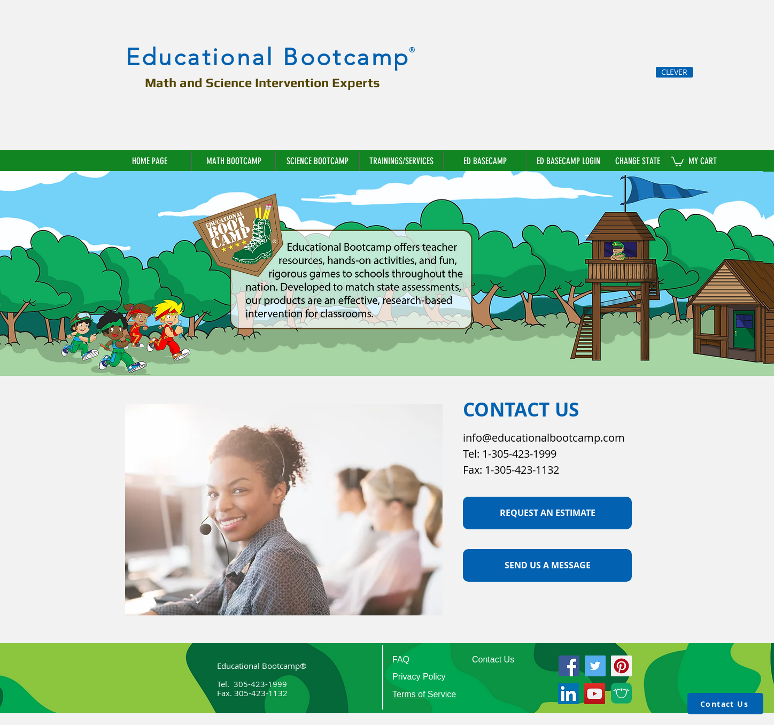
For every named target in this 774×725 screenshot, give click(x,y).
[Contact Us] (725, 703)
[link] (677, 161)
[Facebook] (569, 665)
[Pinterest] (621, 665)
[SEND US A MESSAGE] (547, 565)
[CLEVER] (674, 72)
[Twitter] (595, 665)
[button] (638, 161)
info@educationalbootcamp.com (544, 437)
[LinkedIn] (568, 693)
